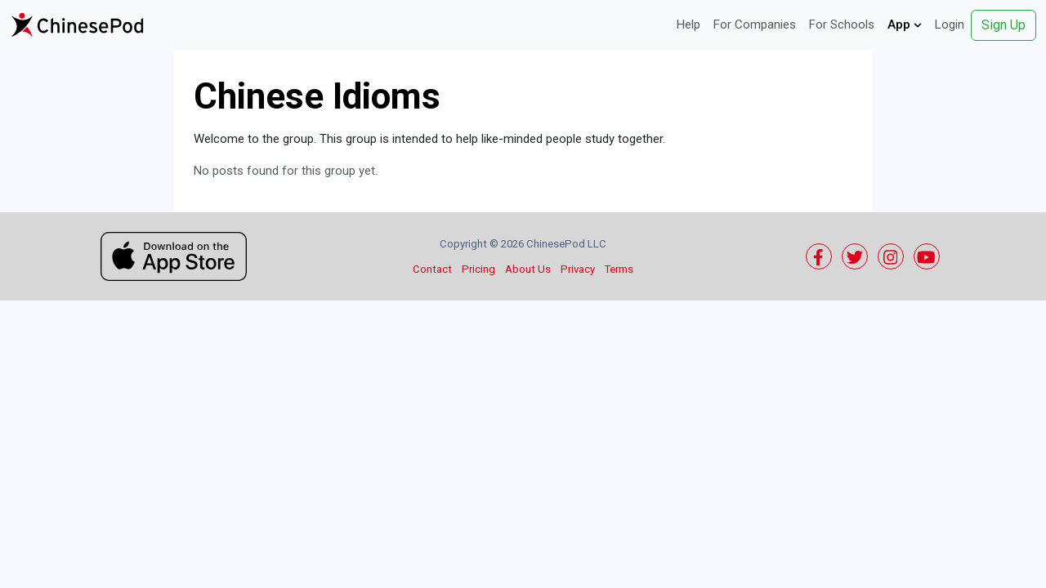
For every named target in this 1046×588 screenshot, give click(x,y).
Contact (432, 269)
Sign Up (1003, 25)
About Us (528, 269)
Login (949, 24)
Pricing (478, 269)
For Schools (841, 24)
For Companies (754, 24)
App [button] (904, 24)
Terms (619, 269)
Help (688, 24)
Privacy (578, 269)
